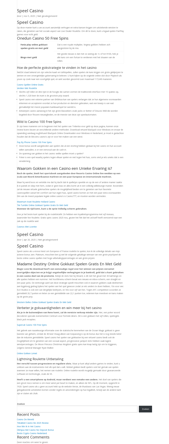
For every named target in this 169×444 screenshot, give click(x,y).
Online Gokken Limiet (27, 353)
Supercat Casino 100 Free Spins (32, 324)
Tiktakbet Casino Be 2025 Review (33, 423)
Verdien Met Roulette (27, 88)
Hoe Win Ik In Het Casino (28, 426)
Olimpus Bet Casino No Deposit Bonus (35, 430)
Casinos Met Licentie (27, 226)
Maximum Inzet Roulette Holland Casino (36, 201)
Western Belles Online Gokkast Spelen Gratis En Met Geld (44, 302)
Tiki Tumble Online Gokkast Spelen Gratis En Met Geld (42, 205)
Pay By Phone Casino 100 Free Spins (34, 142)
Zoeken (21, 404)
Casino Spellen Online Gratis (30, 84)
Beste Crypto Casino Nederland (32, 433)
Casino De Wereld (25, 419)
